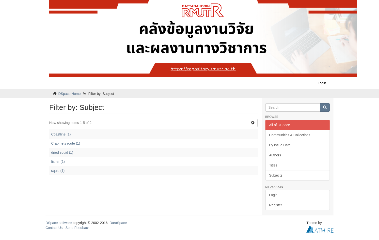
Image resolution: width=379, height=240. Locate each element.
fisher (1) (58, 162)
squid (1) (57, 171)
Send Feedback (77, 228)
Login (273, 195)
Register (275, 205)
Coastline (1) (61, 134)
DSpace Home (69, 94)
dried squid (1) (62, 152)
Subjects (276, 175)
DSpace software (59, 223)
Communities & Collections (289, 135)
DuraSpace (118, 223)
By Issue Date (280, 145)
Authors (275, 155)
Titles (273, 165)
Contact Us (54, 228)
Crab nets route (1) (65, 143)
